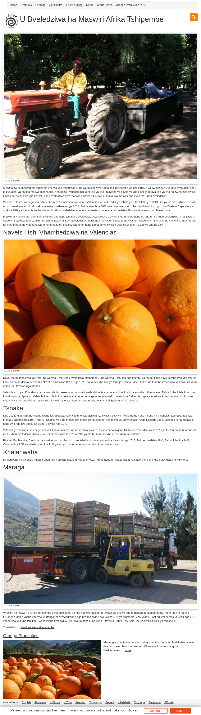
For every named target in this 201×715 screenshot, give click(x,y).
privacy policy (95, 710)
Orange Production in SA (131, 5)
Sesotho (80, 702)
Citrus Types (104, 5)
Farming (40, 5)
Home (13, 5)
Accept (180, 710)
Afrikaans (40, 702)
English (26, 702)
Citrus (89, 5)
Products (26, 5)
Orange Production (21, 635)
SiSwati (168, 702)
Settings (155, 710)
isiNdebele (124, 702)
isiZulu (68, 702)
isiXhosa (55, 702)
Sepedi (109, 702)
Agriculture (55, 5)
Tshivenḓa (95, 702)
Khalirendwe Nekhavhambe (37, 627)
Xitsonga (139, 702)
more (128, 650)
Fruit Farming (74, 5)
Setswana (155, 702)
